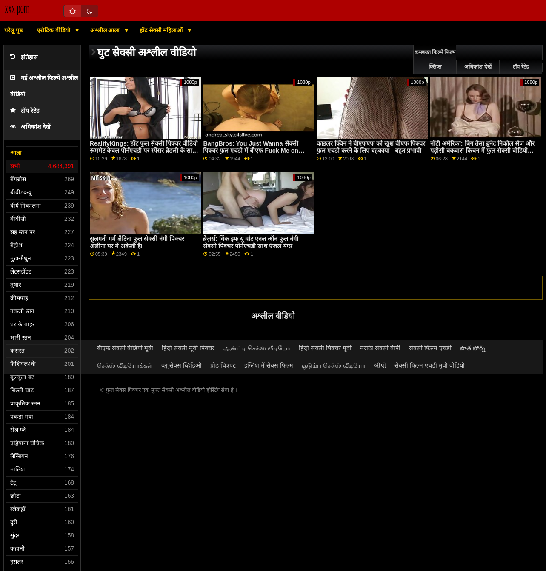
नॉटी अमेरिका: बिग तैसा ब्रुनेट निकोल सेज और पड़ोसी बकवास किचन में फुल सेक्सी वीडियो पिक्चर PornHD (482, 150)
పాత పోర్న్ (472, 348)
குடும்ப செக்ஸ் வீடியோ (334, 365)
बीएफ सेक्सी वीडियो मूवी (125, 348)
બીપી (380, 365)
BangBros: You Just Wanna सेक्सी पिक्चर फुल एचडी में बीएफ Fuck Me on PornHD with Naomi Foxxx (250, 150)
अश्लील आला (106, 30)
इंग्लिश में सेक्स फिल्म (268, 365)
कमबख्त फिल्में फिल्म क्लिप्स (435, 59)
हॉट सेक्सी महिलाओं (162, 30)
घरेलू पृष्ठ (13, 30)
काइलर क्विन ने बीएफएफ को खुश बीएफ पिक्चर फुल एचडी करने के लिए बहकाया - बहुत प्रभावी (371, 147)
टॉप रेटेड (24, 111)
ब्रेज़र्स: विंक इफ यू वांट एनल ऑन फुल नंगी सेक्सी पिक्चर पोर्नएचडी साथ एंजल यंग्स (250, 242)
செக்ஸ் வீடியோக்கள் (125, 365)
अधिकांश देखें (30, 127)
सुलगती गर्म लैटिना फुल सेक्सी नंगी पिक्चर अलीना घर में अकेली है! (137, 242)
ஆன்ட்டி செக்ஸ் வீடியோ (256, 348)
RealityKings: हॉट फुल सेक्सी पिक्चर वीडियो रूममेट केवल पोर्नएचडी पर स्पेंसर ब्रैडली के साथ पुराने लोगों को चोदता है (144, 150)
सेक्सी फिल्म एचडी (430, 348)
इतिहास (23, 57)
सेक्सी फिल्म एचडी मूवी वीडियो (429, 365)
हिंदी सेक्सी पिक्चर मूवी (325, 348)
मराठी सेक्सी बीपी (380, 348)
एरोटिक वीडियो (54, 30)
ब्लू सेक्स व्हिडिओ (181, 365)
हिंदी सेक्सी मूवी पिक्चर (188, 348)
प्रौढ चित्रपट (223, 365)
